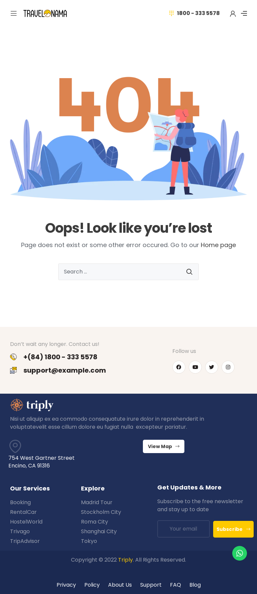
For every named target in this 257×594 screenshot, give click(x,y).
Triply (125, 560)
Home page (218, 245)
